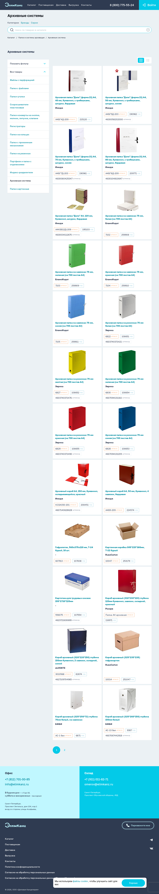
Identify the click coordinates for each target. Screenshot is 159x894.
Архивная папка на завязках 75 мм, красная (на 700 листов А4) (124, 273)
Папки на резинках (20, 153)
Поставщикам (46, 5)
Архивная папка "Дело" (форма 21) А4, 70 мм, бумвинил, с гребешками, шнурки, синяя (75, 159)
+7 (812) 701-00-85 (17, 779)
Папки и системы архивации (31, 37)
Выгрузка (74, 5)
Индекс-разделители (21, 172)
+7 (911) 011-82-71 (96, 779)
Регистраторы (17, 126)
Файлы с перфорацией (22, 80)
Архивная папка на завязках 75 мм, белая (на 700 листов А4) (124, 217)
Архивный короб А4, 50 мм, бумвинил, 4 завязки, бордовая (127, 493)
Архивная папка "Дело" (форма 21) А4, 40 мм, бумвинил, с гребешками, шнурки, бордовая (75, 100)
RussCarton (111, 554)
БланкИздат (112, 223)
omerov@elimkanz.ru (98, 784)
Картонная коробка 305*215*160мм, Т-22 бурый (125, 549)
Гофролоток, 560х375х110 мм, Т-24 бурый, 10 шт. (74, 549)
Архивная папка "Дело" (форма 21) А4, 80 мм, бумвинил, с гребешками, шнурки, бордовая (126, 159)
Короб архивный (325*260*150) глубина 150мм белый (127, 718)
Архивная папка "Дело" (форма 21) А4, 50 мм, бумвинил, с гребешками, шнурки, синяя (126, 100)
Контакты (86, 5)
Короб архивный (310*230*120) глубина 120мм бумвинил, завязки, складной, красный (127, 601)
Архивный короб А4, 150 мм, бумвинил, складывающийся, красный (76, 493)
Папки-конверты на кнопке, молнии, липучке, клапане (25, 117)
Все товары (16, 72)
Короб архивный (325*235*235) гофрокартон (122, 659)
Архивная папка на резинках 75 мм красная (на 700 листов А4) (74, 436)
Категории (13, 22)
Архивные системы (57, 37)
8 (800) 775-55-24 (122, 5)
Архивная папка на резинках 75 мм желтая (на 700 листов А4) (74, 380)
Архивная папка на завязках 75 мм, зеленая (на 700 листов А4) (74, 273)
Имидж (59, 108)
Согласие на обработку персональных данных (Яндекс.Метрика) (40, 877)
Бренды (25, 22)
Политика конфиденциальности (22, 866)
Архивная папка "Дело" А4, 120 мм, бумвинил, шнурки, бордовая (74, 217)
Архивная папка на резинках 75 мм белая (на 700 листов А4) (124, 324)
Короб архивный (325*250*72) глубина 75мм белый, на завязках (76, 718)
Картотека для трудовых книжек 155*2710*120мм (73, 599)
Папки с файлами (19, 88)
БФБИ (58, 724)
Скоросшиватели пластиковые (19, 106)
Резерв (109, 608)
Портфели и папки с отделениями (20, 163)
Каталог (31, 5)
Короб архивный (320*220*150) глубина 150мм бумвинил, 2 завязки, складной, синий (77, 660)
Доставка (61, 5)
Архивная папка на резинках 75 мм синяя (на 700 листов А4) (124, 436)
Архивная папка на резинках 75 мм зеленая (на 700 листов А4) (124, 380)
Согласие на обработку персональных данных (30, 872)
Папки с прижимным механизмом (21, 144)
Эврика (109, 330)
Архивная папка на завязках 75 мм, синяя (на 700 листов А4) (74, 324)
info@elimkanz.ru (17, 784)
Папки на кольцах (19, 134)
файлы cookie (80, 881)
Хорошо (133, 883)
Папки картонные (19, 189)
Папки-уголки (17, 96)
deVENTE (60, 668)
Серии (34, 22)
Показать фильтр (19, 63)
